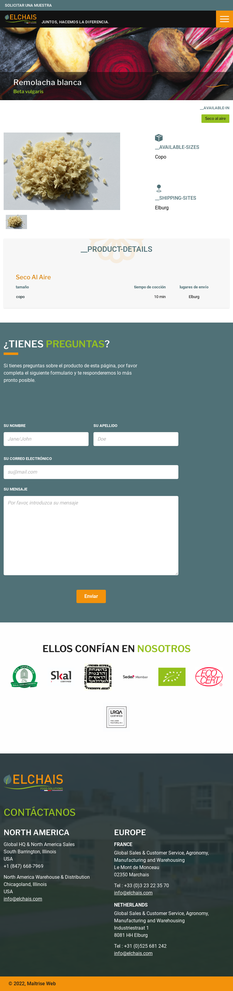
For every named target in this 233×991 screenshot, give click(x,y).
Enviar (91, 596)
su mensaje (15, 489)
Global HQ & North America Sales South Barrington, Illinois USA (39, 852)
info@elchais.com (23, 899)
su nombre (14, 425)
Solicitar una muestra (28, 5)
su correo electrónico (28, 458)
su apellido (105, 425)
